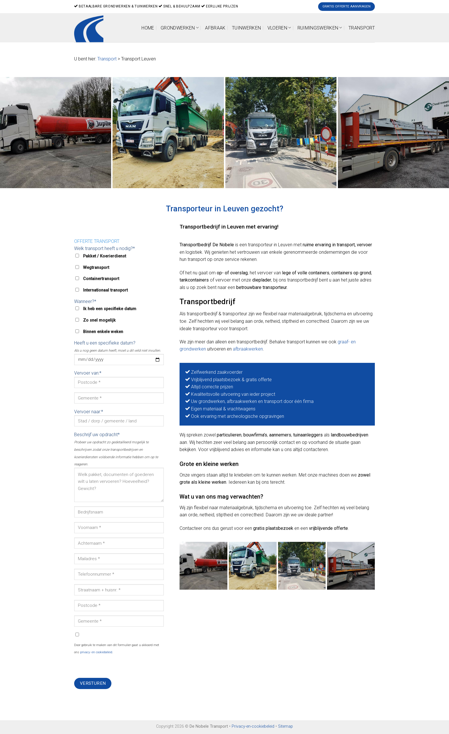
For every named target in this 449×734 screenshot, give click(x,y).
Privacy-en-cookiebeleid (253, 726)
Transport (361, 28)
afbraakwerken (248, 349)
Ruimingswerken (320, 27)
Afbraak (215, 28)
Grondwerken (180, 27)
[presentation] (117, 667)
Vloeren (279, 27)
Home (147, 28)
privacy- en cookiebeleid (96, 652)
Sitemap (285, 726)
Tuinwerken (246, 28)
